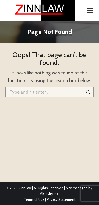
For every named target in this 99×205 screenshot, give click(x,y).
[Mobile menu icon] (90, 10)
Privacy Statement (61, 199)
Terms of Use (34, 199)
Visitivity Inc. (49, 194)
